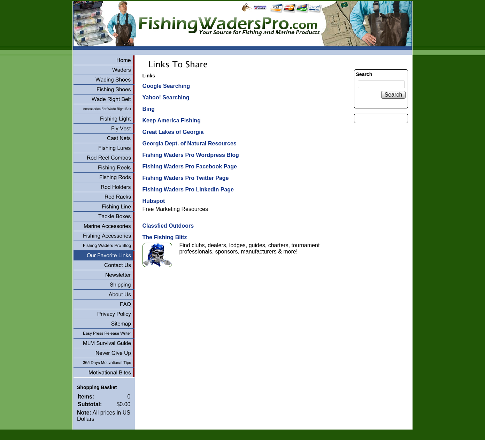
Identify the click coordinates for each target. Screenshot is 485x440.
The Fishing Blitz (164, 237)
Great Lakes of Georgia (172, 132)
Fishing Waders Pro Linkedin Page (188, 189)
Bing (148, 109)
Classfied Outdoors (168, 226)
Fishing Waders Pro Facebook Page (189, 166)
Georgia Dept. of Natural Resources (189, 143)
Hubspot (153, 201)
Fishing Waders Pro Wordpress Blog (190, 155)
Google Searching (166, 86)
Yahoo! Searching (165, 97)
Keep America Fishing (171, 120)
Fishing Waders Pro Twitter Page (185, 178)
